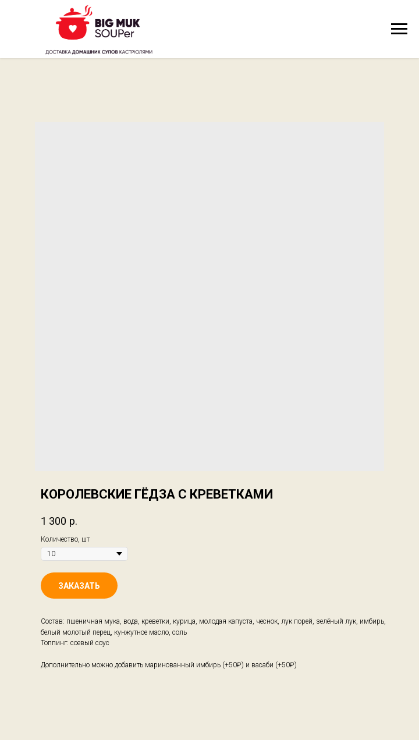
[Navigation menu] (399, 29)
